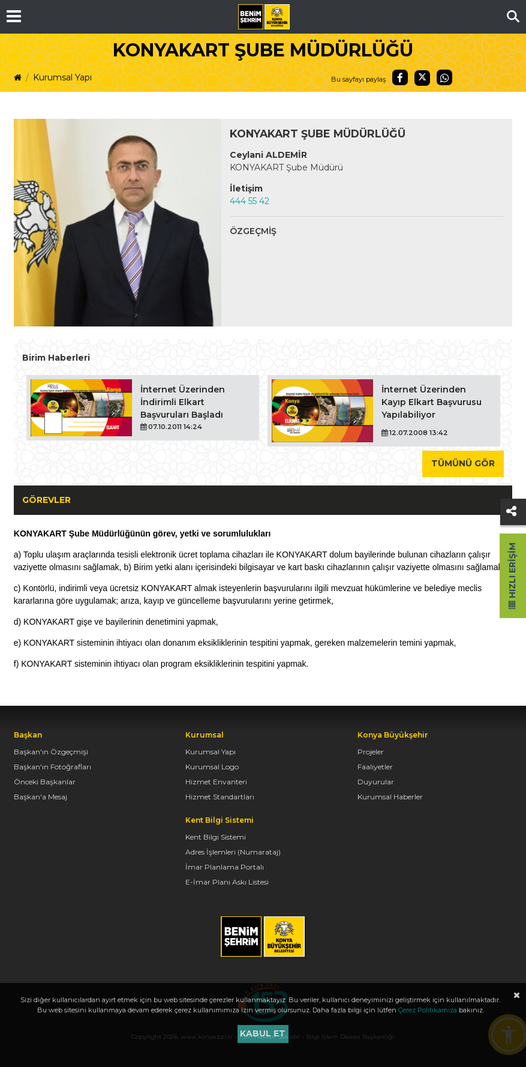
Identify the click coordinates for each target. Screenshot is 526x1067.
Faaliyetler (375, 766)
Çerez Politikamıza (427, 1010)
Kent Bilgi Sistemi (215, 836)
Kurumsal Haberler (390, 796)
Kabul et (262, 1033)
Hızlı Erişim (512, 576)
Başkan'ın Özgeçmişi (51, 751)
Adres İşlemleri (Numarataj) (233, 851)
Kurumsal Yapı (62, 77)
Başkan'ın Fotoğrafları (52, 766)
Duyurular (375, 781)
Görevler (46, 499)
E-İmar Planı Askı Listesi (227, 881)
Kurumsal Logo (212, 766)
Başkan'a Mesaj (40, 796)
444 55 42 (249, 201)
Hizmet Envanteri (216, 781)
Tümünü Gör (463, 463)
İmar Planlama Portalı (224, 866)
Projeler (370, 751)
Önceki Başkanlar (45, 781)
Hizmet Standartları (219, 796)
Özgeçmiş (253, 231)
